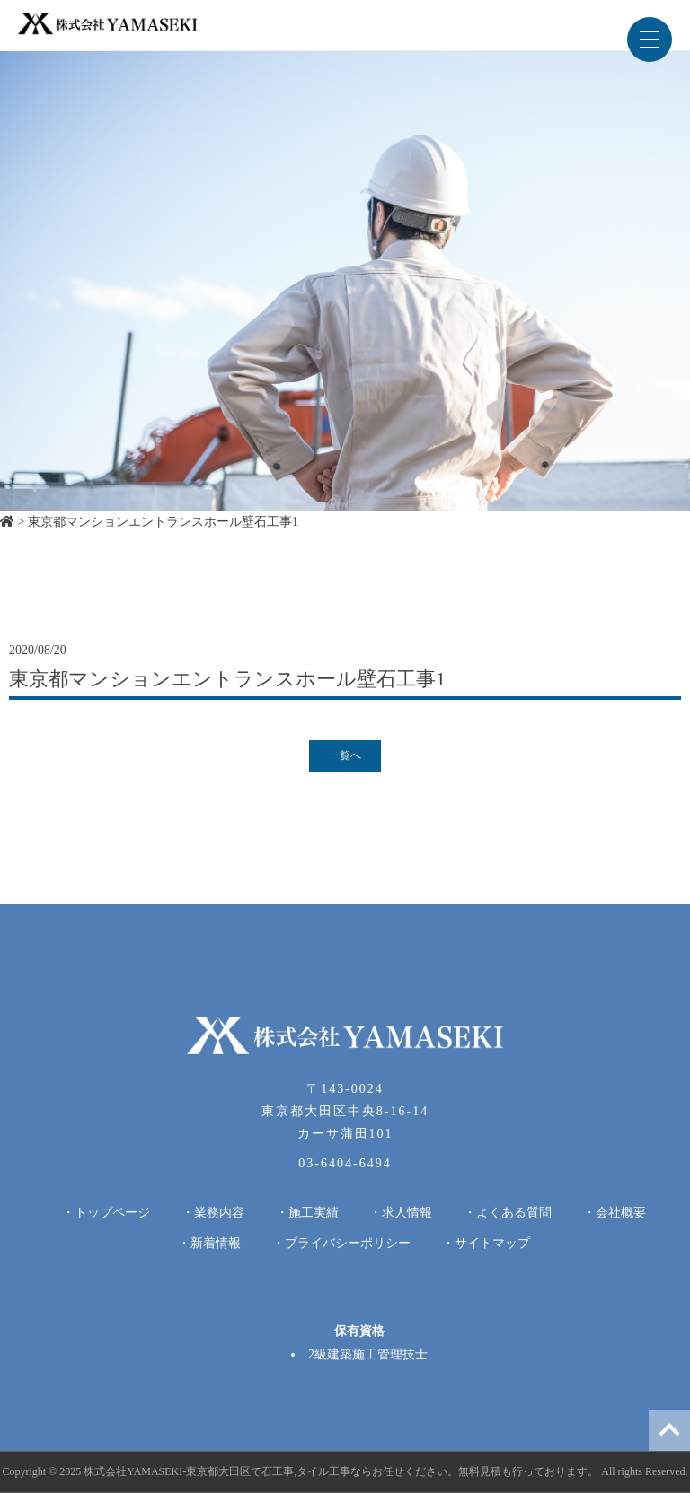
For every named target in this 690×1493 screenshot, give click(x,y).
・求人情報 (400, 1212)
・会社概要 (614, 1212)
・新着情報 (209, 1243)
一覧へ (345, 755)
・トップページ (106, 1212)
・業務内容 (212, 1212)
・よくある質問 (508, 1212)
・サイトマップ (486, 1243)
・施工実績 (307, 1212)
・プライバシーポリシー (341, 1243)
